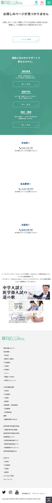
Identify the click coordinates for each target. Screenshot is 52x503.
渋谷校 (24, 142)
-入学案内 (6, 370)
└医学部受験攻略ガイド (11, 440)
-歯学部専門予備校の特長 (11, 433)
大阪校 (24, 224)
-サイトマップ (7, 479)
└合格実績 (6, 409)
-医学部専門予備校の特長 (11, 426)
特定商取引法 (26, 493)
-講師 (4, 416)
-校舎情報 (6, 352)
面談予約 (42, 4)
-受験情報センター (9, 437)
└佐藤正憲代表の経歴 (10, 430)
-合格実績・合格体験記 (10, 405)
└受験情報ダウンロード (11, 448)
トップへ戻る (26, 39)
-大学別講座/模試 (8, 387)
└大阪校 (6, 366)
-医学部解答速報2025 (10, 451)
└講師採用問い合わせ (10, 419)
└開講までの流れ (8, 377)
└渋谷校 (6, 355)
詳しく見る (26, 84)
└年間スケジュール (9, 380)
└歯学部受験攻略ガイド (11, 444)
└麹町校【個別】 (8, 359)
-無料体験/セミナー (9, 348)
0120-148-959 (27, 189)
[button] (49, 2)
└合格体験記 (7, 412)
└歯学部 (6, 401)
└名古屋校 (6, 362)
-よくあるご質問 (8, 476)
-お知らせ (6, 458)
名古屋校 (24, 183)
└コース (6, 373)
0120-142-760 (27, 148)
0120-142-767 (27, 229)
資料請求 (36, 4)
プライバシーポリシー (39, 493)
